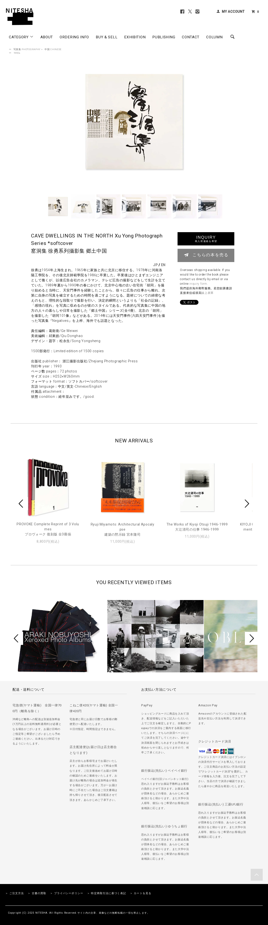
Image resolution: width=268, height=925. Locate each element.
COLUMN (214, 37)
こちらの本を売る (206, 255)
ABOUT (46, 37)
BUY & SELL (106, 37)
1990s (17, 53)
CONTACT (190, 37)
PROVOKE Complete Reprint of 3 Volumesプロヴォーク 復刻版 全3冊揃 (48, 529)
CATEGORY (21, 37)
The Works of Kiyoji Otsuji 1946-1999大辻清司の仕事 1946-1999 (197, 526)
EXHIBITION (135, 37)
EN (163, 265)
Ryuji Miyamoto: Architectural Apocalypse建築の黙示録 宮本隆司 (122, 529)
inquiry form (198, 283)
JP (155, 265)
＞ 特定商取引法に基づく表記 (106, 893)
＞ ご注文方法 (14, 893)
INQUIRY (206, 239)
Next (246, 503)
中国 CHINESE (53, 49)
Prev (21, 503)
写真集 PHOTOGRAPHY (27, 49)
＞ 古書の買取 (37, 893)
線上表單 (207, 293)
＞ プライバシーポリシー (66, 893)
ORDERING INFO (74, 37)
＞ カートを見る (140, 893)
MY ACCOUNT (233, 12)
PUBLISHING (163, 37)
